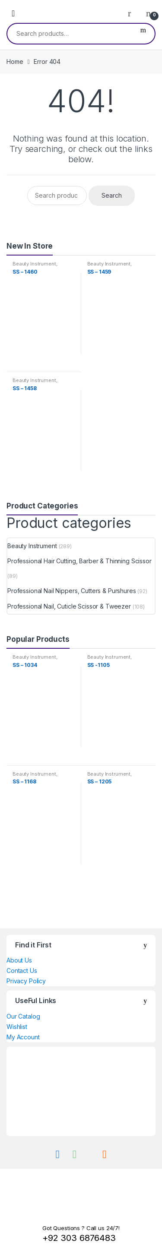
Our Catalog (23, 1016)
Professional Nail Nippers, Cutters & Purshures (71, 590)
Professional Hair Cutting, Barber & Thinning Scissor (79, 561)
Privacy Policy (26, 981)
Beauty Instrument (34, 264)
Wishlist (16, 1026)
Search (143, 34)
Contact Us (21, 970)
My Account (23, 1037)
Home (14, 61)
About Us (19, 960)
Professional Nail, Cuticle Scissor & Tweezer (69, 606)
